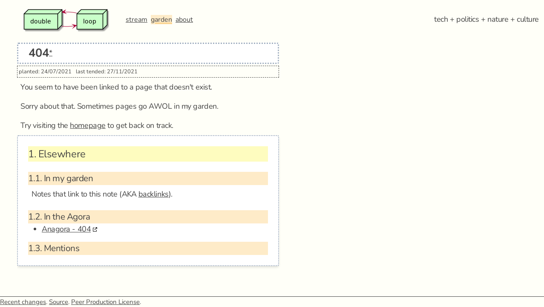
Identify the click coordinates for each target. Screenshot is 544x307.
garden (161, 19)
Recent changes (23, 302)
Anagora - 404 (66, 229)
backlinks (153, 194)
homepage (87, 125)
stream (136, 19)
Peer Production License (105, 302)
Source (58, 302)
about (184, 19)
